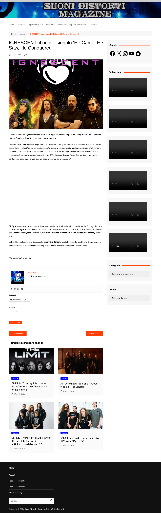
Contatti (93, 24)
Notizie (21, 24)
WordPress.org (15, 492)
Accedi (12, 475)
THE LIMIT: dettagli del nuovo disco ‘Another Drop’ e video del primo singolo (29, 386)
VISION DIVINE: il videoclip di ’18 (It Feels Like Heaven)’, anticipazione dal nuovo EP (30, 441)
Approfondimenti (35, 24)
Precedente (17, 333)
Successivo (94, 333)
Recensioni (61, 24)
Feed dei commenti (17, 486)
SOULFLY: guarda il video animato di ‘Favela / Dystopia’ (80, 439)
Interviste (50, 24)
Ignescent (16, 322)
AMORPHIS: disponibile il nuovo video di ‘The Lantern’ (79, 385)
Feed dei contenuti (17, 480)
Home (12, 24)
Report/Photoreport (78, 24)
